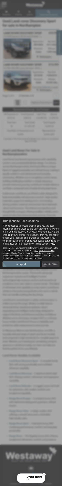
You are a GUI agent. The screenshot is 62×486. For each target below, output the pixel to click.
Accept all (21, 264)
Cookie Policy (48, 243)
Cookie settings (50, 264)
